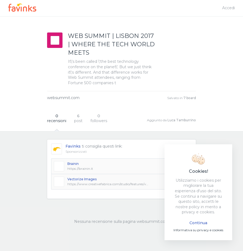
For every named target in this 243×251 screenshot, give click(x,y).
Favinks (73, 146)
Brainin (73, 164)
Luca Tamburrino (182, 120)
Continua (198, 222)
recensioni (56, 118)
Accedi (228, 7)
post (78, 118)
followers (98, 118)
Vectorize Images (82, 179)
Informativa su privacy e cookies (198, 230)
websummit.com (63, 97)
